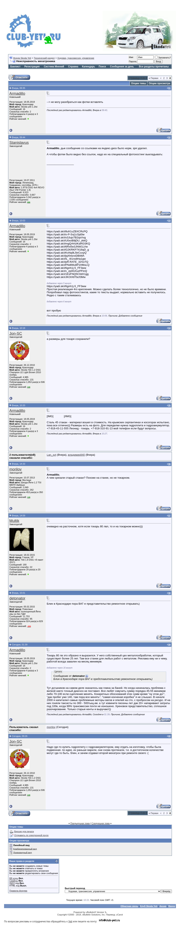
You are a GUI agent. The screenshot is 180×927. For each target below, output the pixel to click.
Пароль (133, 61)
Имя (131, 57)
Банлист (15, 66)
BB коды (13, 878)
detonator (17, 598)
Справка (73, 66)
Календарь (88, 66)
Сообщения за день (122, 66)
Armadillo (17, 93)
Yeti (70, 921)
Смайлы (13, 881)
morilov (15, 469)
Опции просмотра (159, 83)
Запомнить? (163, 57)
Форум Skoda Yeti (22, 58)
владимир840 (76, 454)
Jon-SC (15, 333)
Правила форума (18, 890)
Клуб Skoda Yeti (148, 906)
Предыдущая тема (80, 823)
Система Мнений (54, 66)
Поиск (102, 66)
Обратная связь (129, 906)
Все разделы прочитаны (154, 66)
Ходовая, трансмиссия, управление (75, 58)
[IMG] (12, 883)
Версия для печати (24, 831)
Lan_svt (51, 454)
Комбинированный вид (25, 848)
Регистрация (32, 66)
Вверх (171, 906)
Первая (153, 78)
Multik (14, 521)
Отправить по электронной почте (31, 835)
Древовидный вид (22, 852)
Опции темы (138, 83)
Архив (162, 906)
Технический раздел (44, 58)
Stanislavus (19, 142)
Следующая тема (100, 823)
